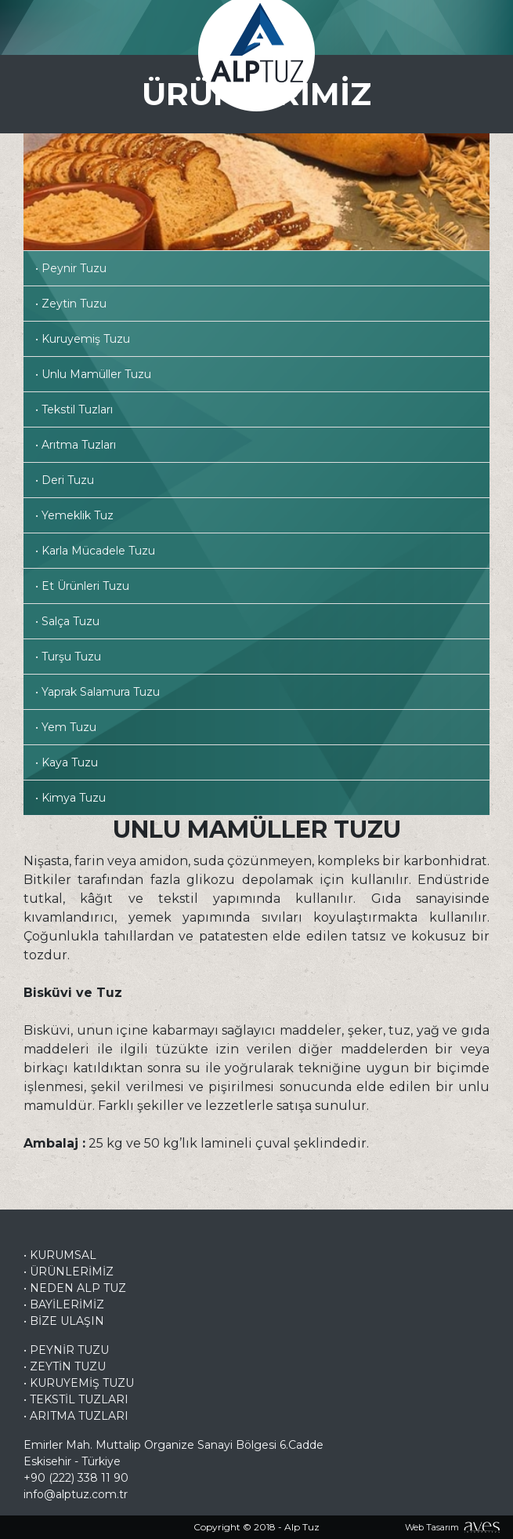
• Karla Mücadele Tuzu (95, 551)
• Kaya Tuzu (66, 762)
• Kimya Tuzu (70, 798)
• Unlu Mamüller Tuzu (93, 374)
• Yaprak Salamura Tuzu (97, 692)
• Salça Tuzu (67, 621)
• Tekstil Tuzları (74, 409)
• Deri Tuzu (64, 480)
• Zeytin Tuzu (71, 304)
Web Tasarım (432, 1527)
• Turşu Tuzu (68, 656)
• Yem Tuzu (65, 727)
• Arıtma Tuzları (75, 445)
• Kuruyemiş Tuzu (82, 339)
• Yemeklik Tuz (74, 515)
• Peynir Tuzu (71, 268)
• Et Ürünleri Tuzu (82, 586)
